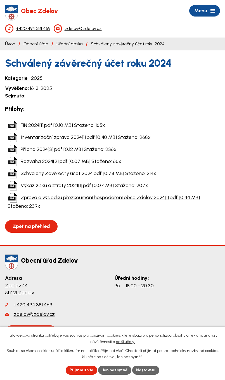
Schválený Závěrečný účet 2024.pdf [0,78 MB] (72, 173)
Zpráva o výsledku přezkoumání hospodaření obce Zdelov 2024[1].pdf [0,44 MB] (110, 197)
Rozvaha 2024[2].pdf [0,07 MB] (55, 161)
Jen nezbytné (114, 370)
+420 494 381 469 (33, 305)
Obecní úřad (35, 43)
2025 (36, 78)
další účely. (125, 341)
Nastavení (145, 370)
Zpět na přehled (31, 226)
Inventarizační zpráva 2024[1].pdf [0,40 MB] (69, 137)
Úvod (10, 43)
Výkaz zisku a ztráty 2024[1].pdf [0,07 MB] (67, 185)
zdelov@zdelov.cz (34, 314)
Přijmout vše (81, 370)
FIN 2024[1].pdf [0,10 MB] (47, 125)
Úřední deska (69, 43)
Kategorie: (17, 78)
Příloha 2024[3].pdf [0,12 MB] (52, 149)
